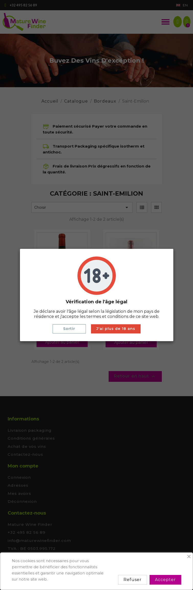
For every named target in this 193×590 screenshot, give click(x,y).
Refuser (132, 579)
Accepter (165, 579)
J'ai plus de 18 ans (115, 328)
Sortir (69, 328)
